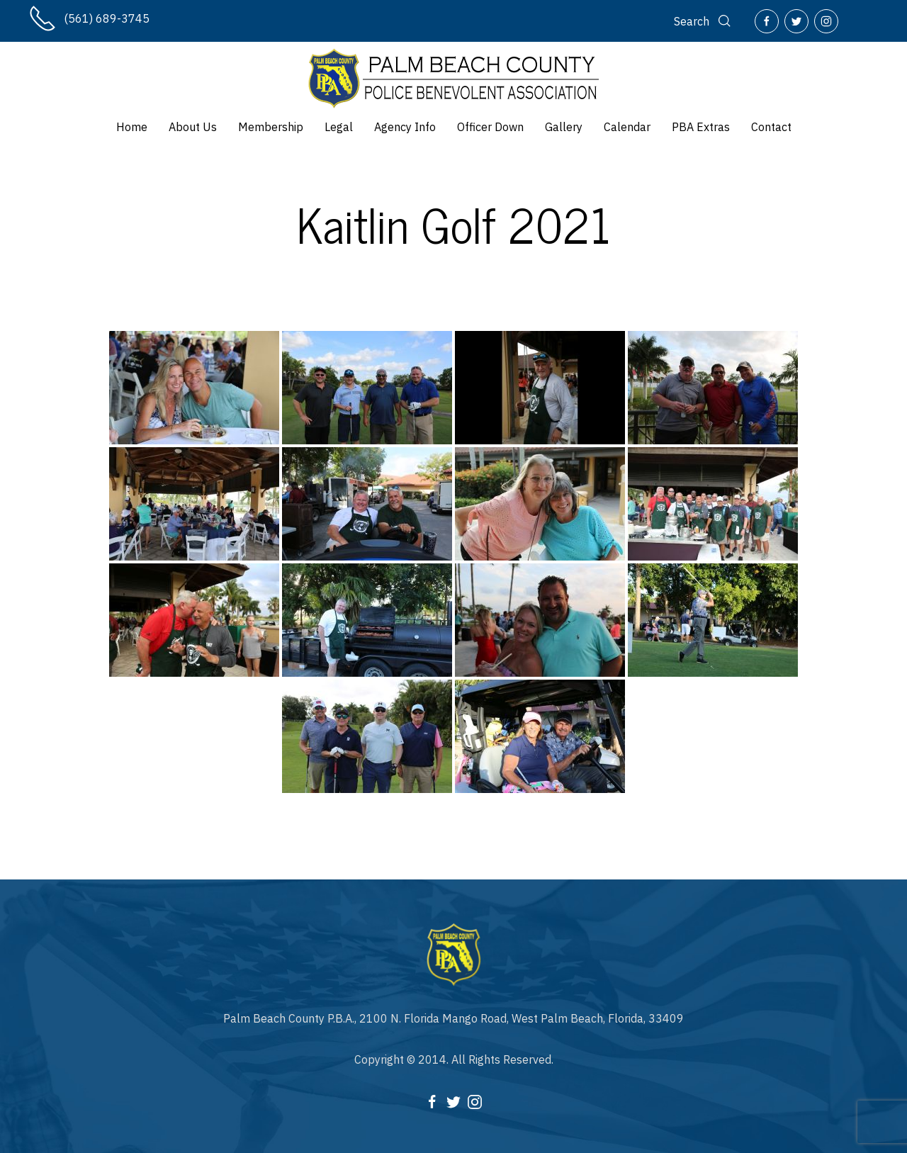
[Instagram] (826, 21)
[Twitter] (796, 21)
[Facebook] (767, 21)
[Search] (703, 21)
